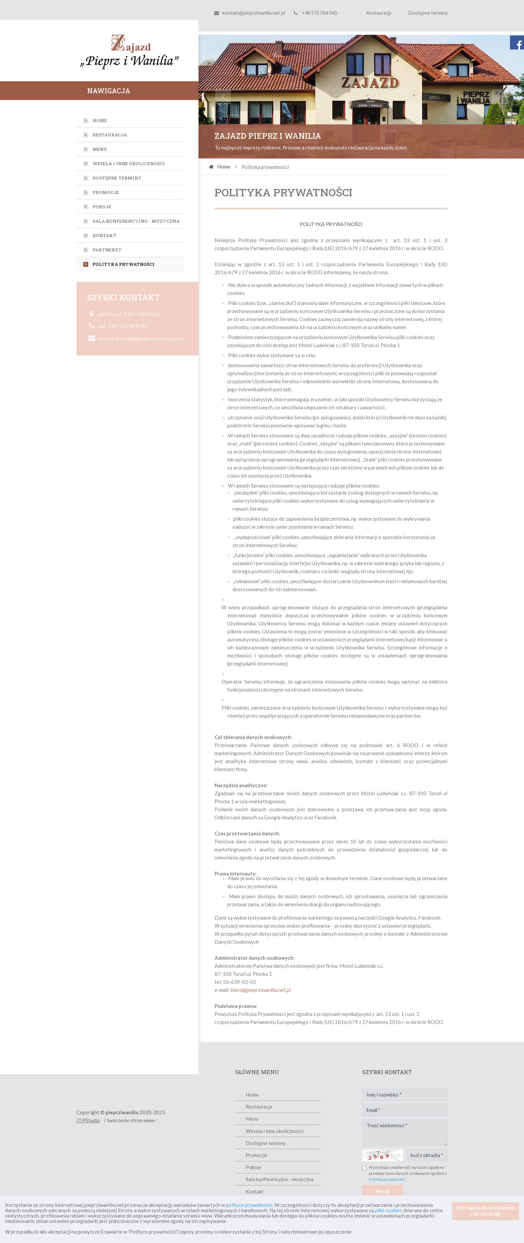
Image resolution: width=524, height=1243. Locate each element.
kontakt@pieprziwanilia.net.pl (253, 13)
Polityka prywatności (123, 264)
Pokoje (102, 206)
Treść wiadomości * (404, 1132)
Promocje (106, 192)
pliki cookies (388, 1210)
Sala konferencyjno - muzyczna (136, 221)
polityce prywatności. (249, 1205)
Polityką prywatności (387, 1179)
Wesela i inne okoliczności (129, 163)
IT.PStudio (88, 1120)
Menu (100, 149)
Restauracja (378, 13)
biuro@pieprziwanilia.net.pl (261, 990)
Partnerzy (107, 249)
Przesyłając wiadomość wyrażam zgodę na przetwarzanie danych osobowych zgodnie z (408, 1173)
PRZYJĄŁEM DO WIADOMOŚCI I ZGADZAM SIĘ (485, 1211)
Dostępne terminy (427, 13)
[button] (223, 97)
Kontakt (104, 235)
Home (100, 120)
